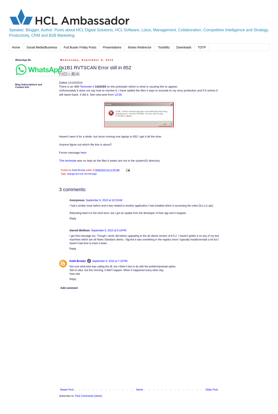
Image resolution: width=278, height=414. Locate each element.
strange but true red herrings (82, 173)
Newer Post (67, 389)
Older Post (211, 389)
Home (16, 47)
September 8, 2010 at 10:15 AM (104, 200)
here (83, 152)
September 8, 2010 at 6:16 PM (108, 230)
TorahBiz (164, 47)
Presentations (112, 47)
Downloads (183, 47)
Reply (73, 218)
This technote (67, 160)
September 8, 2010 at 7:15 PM (109, 261)
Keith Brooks (78, 261)
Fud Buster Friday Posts (80, 47)
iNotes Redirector (139, 47)
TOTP (202, 47)
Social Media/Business (41, 47)
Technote (85, 86)
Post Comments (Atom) (88, 395)
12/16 (118, 94)
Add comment (69, 288)
